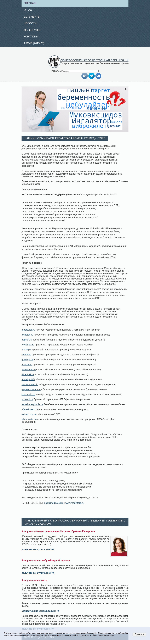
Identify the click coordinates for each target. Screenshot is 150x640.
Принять (139, 634)
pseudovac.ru (29, 369)
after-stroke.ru (29, 409)
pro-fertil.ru (27, 399)
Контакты (31, 36)
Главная (30, 3)
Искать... (56, 71)
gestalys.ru (27, 359)
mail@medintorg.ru (53, 503)
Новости (30, 23)
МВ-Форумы (32, 30)
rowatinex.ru (28, 344)
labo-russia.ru (29, 419)
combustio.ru (28, 394)
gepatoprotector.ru (31, 389)
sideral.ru (26, 354)
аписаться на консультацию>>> (41, 611)
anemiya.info (28, 379)
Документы (32, 16)
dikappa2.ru (28, 374)
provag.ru (26, 349)
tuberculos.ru (28, 329)
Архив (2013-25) (34, 43)
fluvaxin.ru (27, 364)
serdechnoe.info (30, 384)
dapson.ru (27, 339)
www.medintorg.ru (75, 503)
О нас (28, 9)
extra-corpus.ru (29, 414)
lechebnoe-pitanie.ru (32, 404)
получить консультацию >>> (38, 549)
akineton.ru (27, 334)
